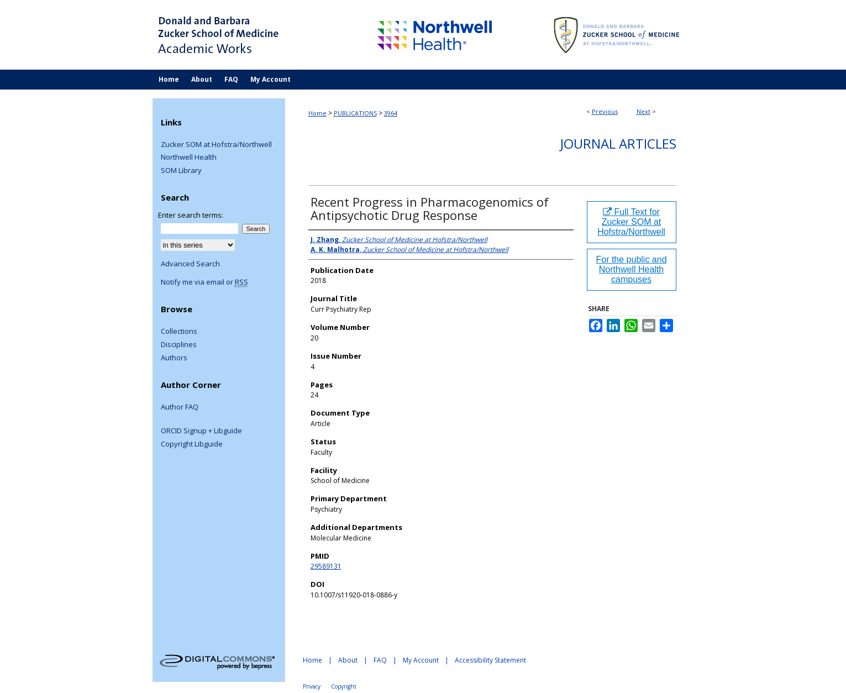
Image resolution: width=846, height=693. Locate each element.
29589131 (326, 566)
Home (317, 113)
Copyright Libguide (192, 444)
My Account (421, 660)
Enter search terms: (190, 215)
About (348, 660)
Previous (605, 111)
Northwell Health (189, 157)
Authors (174, 358)
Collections (179, 331)
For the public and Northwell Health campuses (631, 269)
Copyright (343, 686)
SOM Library (181, 170)
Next (643, 111)
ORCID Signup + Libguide (201, 431)
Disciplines (179, 344)
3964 (390, 113)
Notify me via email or (204, 282)
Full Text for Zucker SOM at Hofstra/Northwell (631, 222)
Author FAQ (179, 407)
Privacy (311, 686)
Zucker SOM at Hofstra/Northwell (216, 144)
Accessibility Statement (490, 660)
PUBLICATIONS (355, 113)
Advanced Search (190, 264)
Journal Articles (618, 143)
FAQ (380, 660)
